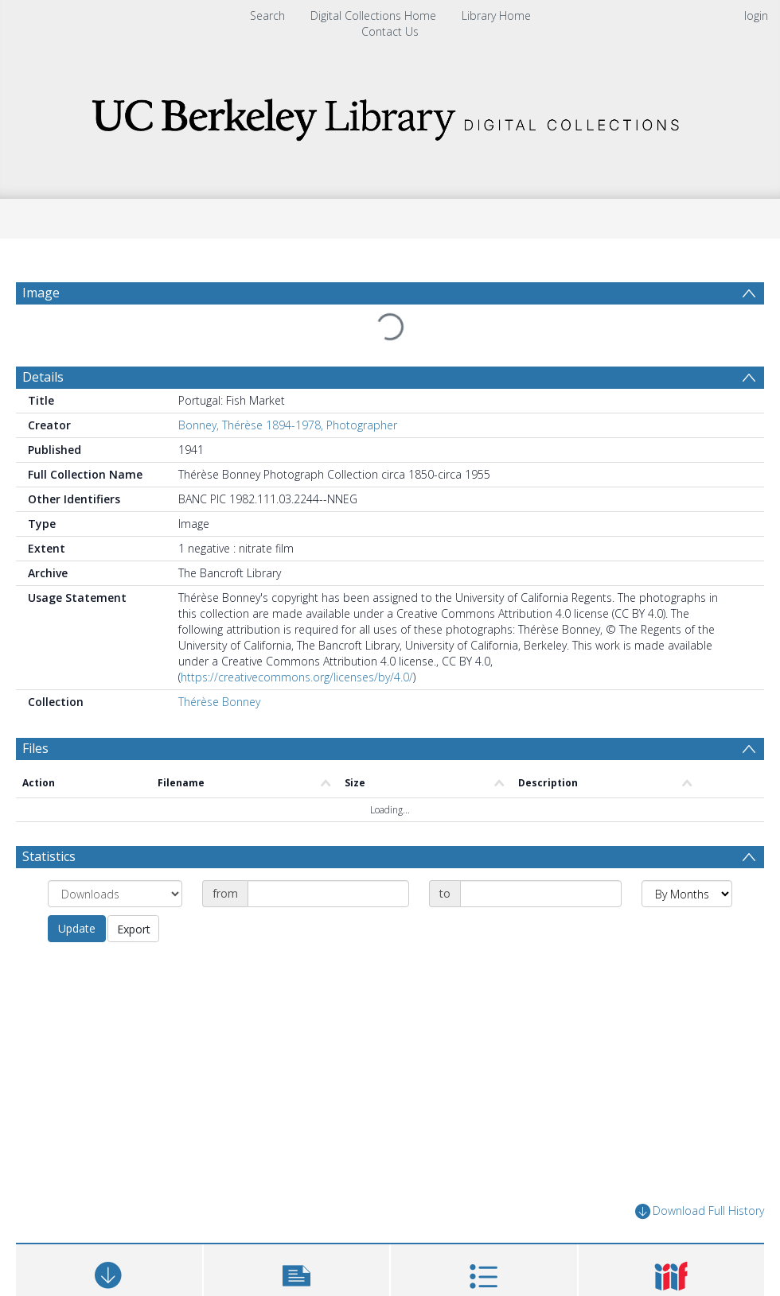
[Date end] (541, 893)
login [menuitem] (756, 15)
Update (77, 928)
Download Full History (699, 1211)
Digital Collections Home (373, 15)
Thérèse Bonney (219, 701)
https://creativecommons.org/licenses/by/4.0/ (297, 677)
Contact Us (390, 31)
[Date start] (328, 893)
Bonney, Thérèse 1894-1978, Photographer (287, 425)
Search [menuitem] (267, 15)
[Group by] (115, 893)
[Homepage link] (390, 115)
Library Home (496, 15)
